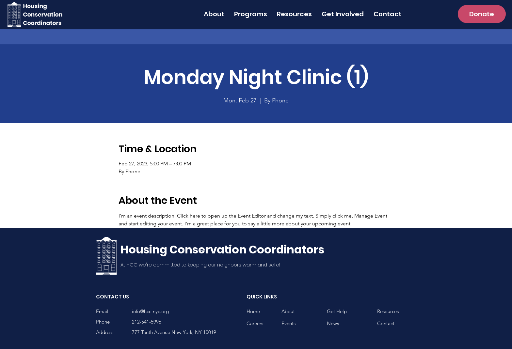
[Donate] (482, 14)
